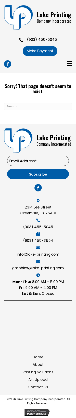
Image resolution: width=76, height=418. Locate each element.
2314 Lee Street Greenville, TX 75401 (38, 210)
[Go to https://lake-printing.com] (38, 17)
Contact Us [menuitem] (38, 387)
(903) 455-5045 (42, 39)
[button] (7, 64)
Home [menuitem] (38, 357)
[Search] (38, 106)
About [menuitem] (38, 364)
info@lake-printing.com (38, 254)
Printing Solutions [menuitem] (38, 372)
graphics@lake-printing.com (38, 267)
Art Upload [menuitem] (38, 379)
